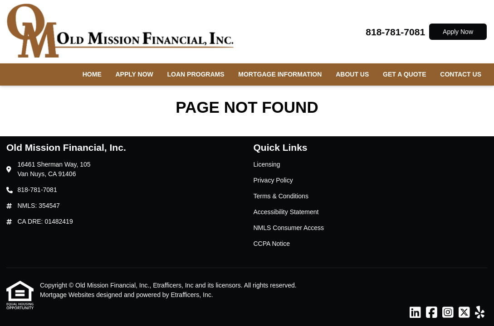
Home (92, 74)
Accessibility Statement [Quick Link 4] (286, 212)
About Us (352, 74)
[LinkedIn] (415, 313)
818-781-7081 (395, 32)
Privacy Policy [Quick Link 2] (273, 180)
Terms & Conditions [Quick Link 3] (281, 196)
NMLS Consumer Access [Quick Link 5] (289, 227)
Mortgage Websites (68, 294)
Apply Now (458, 31)
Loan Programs (196, 74)
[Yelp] (479, 313)
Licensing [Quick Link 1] (267, 164)
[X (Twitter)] (464, 313)
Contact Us (460, 74)
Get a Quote (404, 74)
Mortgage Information (280, 74)
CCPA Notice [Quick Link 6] (272, 243)
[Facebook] (431, 313)
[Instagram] (448, 313)
